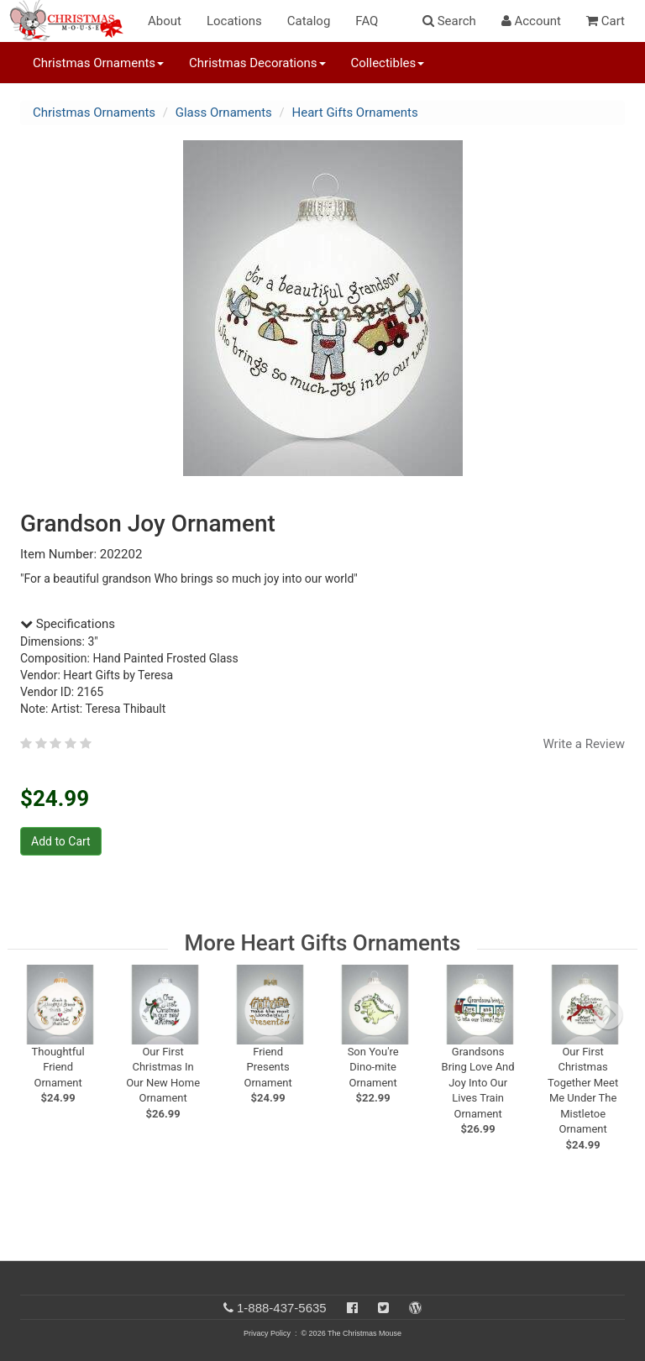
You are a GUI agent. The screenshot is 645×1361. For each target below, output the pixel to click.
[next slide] (608, 1015)
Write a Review (584, 743)
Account (531, 21)
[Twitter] (383, 1308)
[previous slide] (42, 1015)
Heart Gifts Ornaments (355, 112)
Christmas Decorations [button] (257, 63)
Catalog (309, 21)
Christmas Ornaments (94, 112)
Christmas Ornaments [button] (98, 63)
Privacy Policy (267, 1333)
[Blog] (415, 1308)
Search (449, 21)
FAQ (366, 21)
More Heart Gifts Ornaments (323, 942)
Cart (605, 21)
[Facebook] (352, 1308)
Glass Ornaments (224, 112)
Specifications (67, 623)
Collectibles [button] (388, 63)
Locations (234, 21)
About (164, 21)
